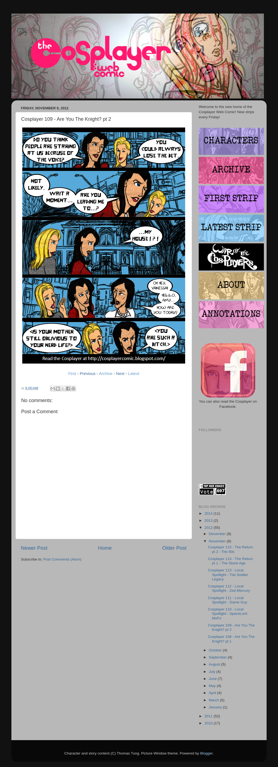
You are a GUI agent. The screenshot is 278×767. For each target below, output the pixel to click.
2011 (209, 716)
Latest (133, 373)
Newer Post (34, 548)
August (215, 664)
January (216, 707)
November (218, 541)
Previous (88, 373)
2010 (209, 723)
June (213, 679)
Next (120, 373)
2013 (209, 520)
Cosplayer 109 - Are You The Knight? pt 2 (231, 627)
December (218, 534)
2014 (209, 513)
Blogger (206, 753)
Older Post (174, 548)
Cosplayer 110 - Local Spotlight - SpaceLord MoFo (227, 613)
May (213, 686)
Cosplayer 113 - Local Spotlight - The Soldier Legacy (228, 574)
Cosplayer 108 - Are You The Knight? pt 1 (231, 639)
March (214, 700)
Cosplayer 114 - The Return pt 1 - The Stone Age (230, 561)
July (212, 672)
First (72, 373)
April (213, 693)
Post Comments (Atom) (62, 559)
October (216, 650)
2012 (209, 528)
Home (105, 548)
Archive (105, 373)
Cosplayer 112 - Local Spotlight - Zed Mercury (229, 588)
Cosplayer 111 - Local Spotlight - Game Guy (227, 600)
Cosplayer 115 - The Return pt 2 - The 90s (230, 549)
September (218, 657)
